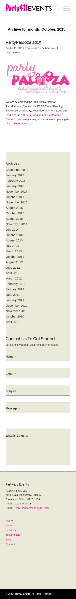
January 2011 (15, 300)
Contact (10, 544)
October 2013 (15, 235)
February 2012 (16, 284)
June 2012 (13, 267)
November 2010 (16, 311)
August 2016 (14, 207)
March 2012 (14, 278)
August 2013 (14, 240)
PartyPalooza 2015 (23, 42)
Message (13, 408)
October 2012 (15, 256)
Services (11, 530)
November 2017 (16, 191)
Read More (19, 123)
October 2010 (15, 316)
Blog (8, 539)
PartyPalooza (48, 48)
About (9, 525)
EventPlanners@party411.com (32, 507)
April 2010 (12, 322)
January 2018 (15, 186)
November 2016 (16, 202)
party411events (13, 52)
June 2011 (13, 294)
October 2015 (15, 213)
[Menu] (64, 8)
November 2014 (16, 224)
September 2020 (17, 169)
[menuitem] (55, 8)
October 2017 (15, 197)
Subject (11, 391)
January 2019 (15, 175)
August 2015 (14, 218)
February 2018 (16, 180)
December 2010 (16, 305)
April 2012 (12, 273)
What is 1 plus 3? (17, 435)
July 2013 (12, 245)
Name (11, 356)
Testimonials (13, 534)
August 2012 (14, 262)
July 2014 (12, 229)
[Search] (55, 8)
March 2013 (14, 251)
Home (9, 520)
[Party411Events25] (31, 8)
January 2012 (15, 289)
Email (11, 373)
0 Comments (31, 48)
